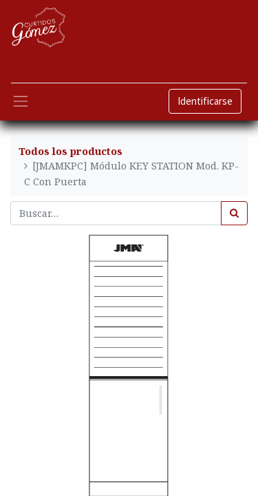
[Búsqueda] (234, 213)
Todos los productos (70, 151)
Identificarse (205, 100)
